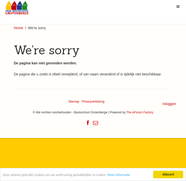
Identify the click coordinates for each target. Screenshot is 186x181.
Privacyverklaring (93, 101)
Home (18, 28)
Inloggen (169, 104)
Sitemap (73, 101)
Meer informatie (118, 175)
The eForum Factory (139, 112)
